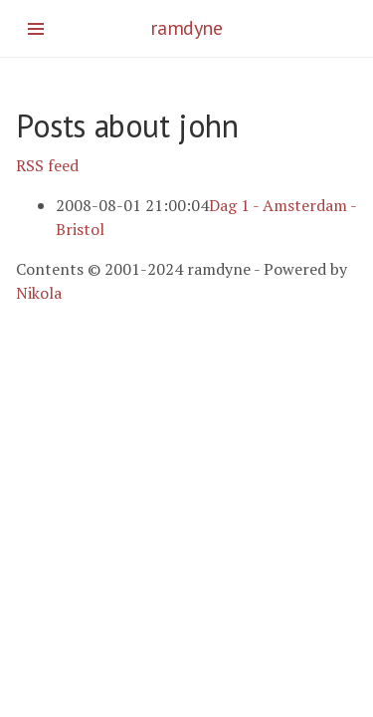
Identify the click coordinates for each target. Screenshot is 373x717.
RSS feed (47, 165)
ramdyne (186, 28)
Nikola (39, 293)
